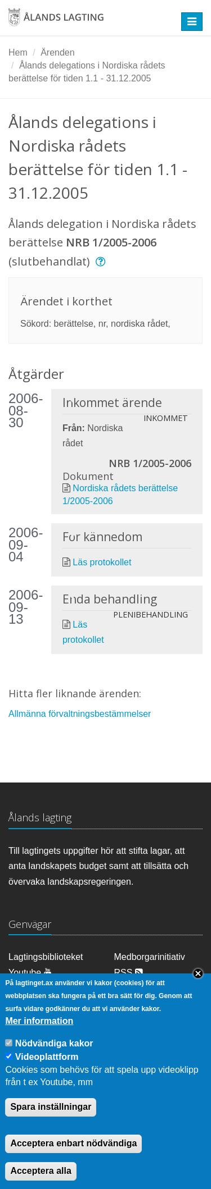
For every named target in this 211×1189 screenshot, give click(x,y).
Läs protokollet (102, 562)
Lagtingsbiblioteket (45, 957)
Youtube (30, 972)
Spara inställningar (50, 1119)
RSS (128, 972)
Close (198, 986)
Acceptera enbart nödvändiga (73, 1155)
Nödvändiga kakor (54, 1055)
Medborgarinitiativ (149, 957)
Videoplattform (47, 1069)
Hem (18, 52)
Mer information (39, 1033)
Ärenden (58, 52)
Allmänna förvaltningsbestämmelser (79, 714)
